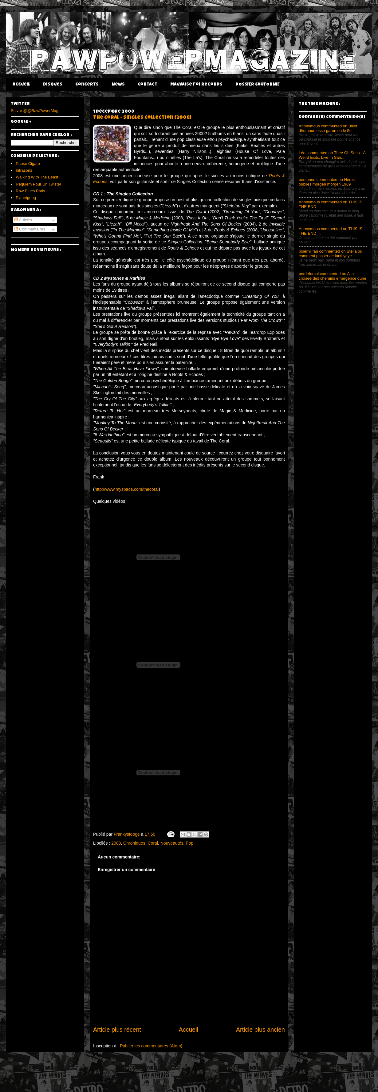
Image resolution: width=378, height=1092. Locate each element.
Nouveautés (171, 843)
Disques (52, 84)
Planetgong (26, 197)
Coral (153, 843)
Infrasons (24, 170)
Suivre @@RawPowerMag (34, 110)
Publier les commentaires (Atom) (151, 1045)
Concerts (87, 84)
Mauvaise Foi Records (196, 84)
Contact (147, 84)
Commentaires (29, 229)
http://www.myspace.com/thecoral (127, 489)
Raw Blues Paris (30, 191)
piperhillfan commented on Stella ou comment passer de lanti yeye (330, 253)
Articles (23, 220)
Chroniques (134, 843)
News (118, 84)
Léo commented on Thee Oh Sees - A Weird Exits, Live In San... (332, 155)
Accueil (21, 84)
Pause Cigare (28, 163)
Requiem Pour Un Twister (38, 184)
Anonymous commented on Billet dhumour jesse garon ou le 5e (328, 128)
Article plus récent (117, 1029)
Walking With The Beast (37, 177)
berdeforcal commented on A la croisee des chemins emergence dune (332, 276)
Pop (189, 843)
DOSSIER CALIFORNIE (257, 84)
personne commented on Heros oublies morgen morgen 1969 (327, 181)
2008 (116, 843)
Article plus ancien (260, 1029)
